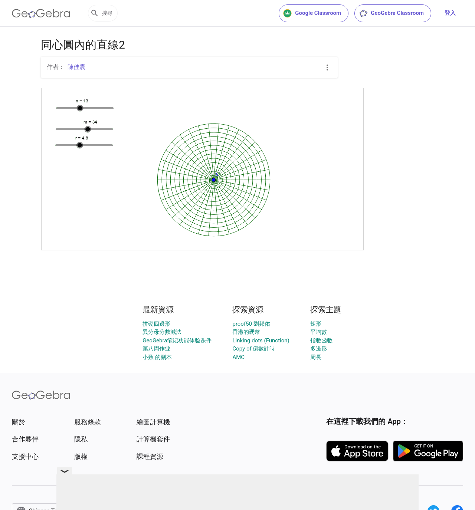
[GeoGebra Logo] (41, 13)
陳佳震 (76, 66)
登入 (450, 13)
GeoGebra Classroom (391, 13)
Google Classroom (312, 13)
